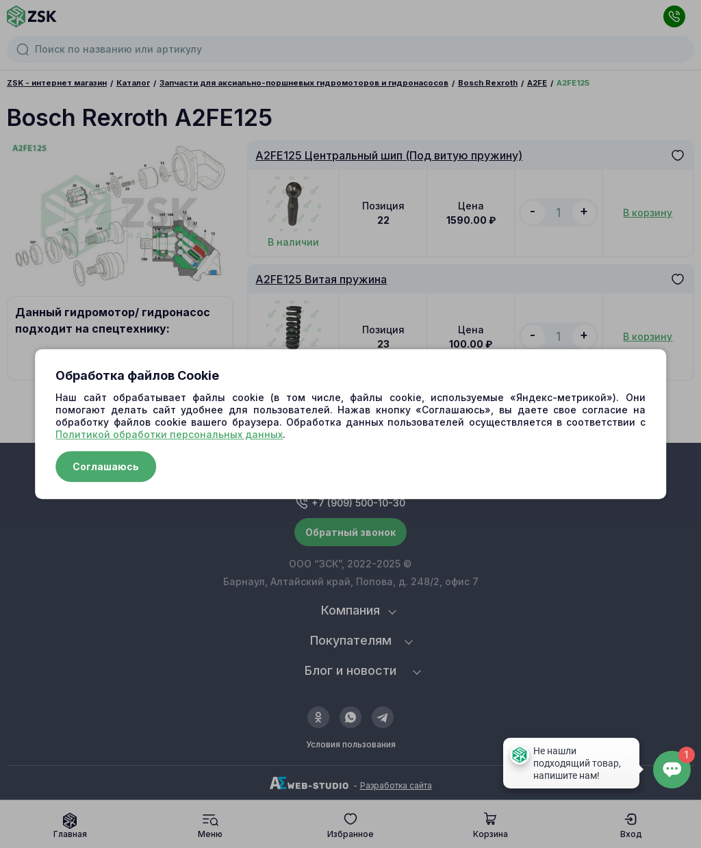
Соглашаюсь (106, 466)
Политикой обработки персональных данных (169, 434)
